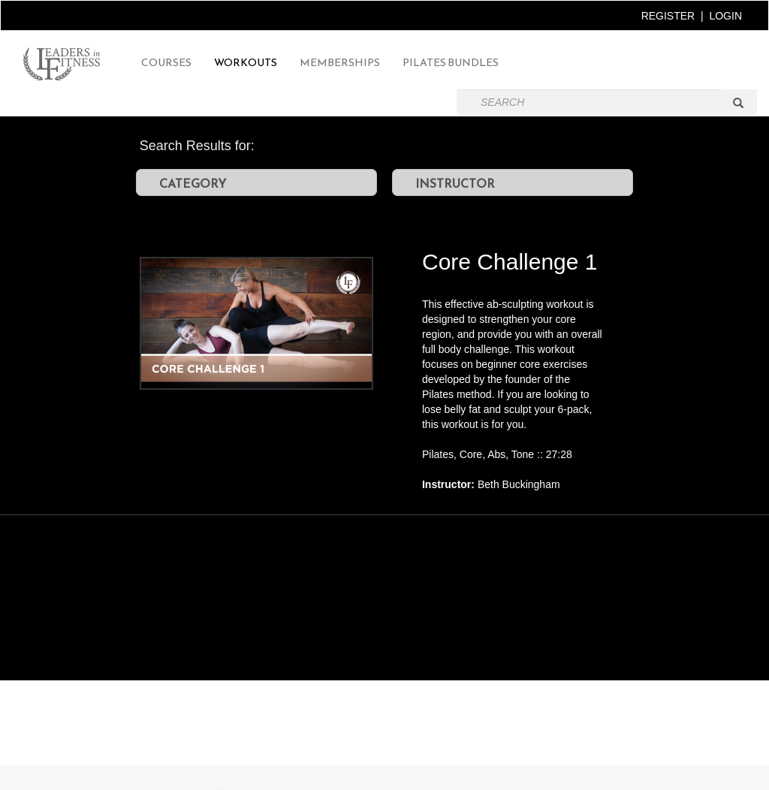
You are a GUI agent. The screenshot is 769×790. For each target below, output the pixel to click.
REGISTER (668, 16)
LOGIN (725, 16)
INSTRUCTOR (455, 183)
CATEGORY (192, 183)
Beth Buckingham (519, 484)
